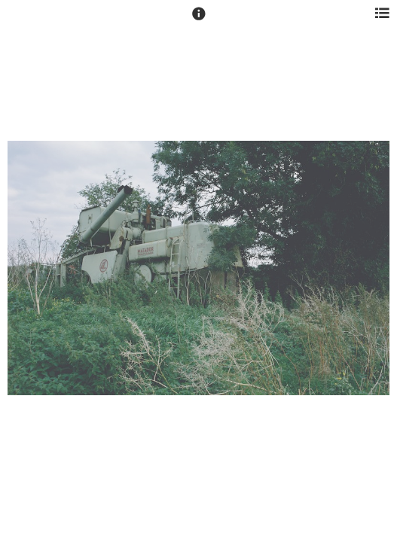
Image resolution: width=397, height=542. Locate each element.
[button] (199, 20)
